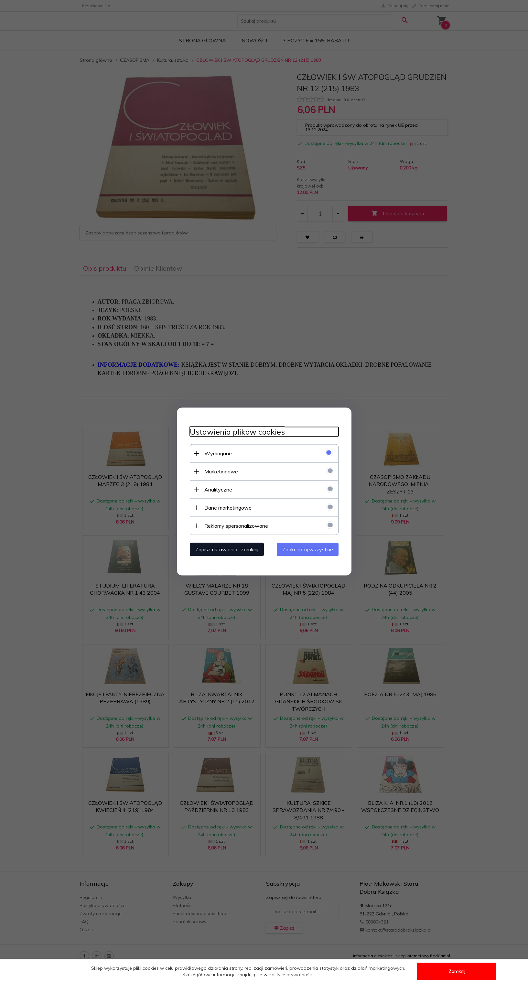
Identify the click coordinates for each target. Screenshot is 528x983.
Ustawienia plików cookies (237, 432)
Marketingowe (221, 471)
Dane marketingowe (228, 507)
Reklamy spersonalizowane (236, 526)
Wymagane (218, 453)
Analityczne (218, 489)
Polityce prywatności (291, 975)
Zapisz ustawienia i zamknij (226, 549)
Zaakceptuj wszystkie (307, 549)
